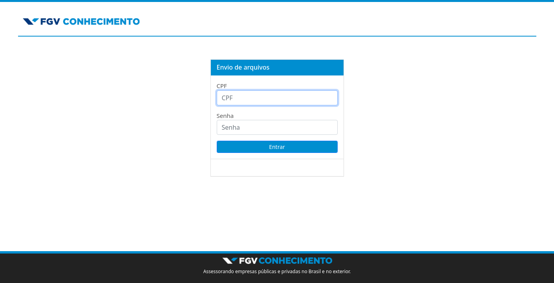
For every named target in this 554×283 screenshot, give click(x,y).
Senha (225, 115)
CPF (222, 86)
